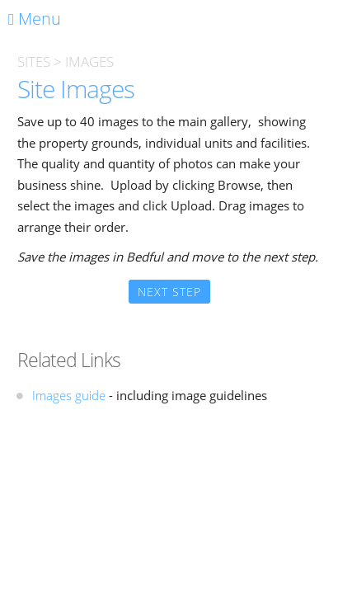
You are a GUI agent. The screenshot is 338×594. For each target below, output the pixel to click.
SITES (33, 61)
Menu (34, 18)
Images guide (69, 395)
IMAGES (89, 61)
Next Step (169, 291)
